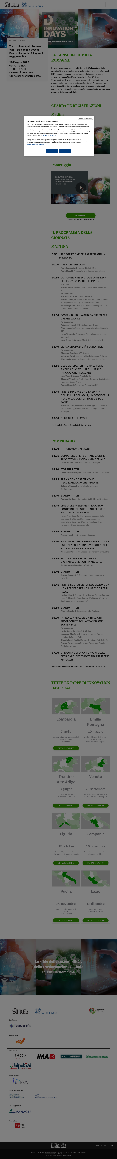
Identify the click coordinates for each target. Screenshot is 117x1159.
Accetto (65, 151)
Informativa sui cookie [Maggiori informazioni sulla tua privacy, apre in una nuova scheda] (49, 135)
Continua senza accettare (85, 118)
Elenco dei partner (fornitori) (35, 144)
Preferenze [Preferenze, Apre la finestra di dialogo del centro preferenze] (52, 151)
